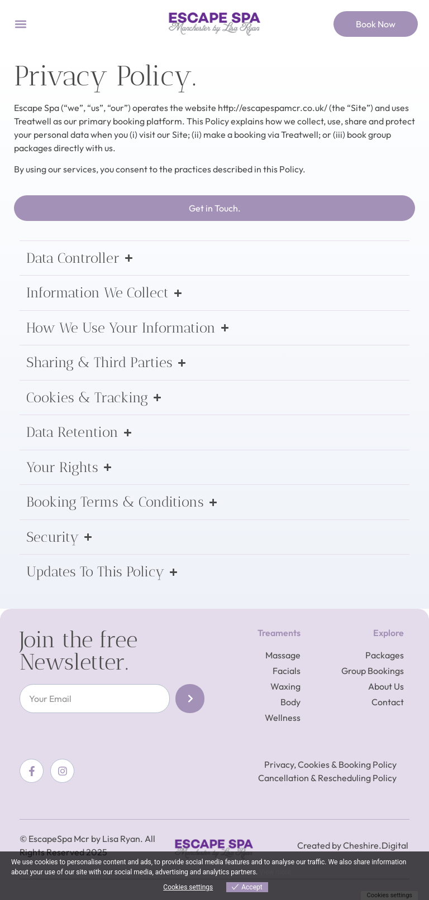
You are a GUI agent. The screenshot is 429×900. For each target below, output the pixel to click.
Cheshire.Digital (375, 845)
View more (275, 872)
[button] (20, 24)
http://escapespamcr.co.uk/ (272, 107)
